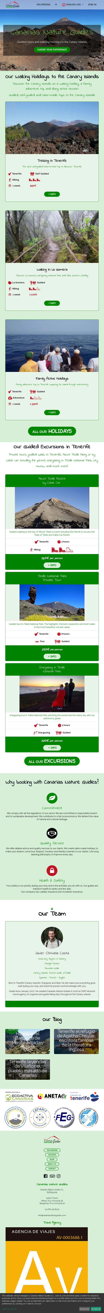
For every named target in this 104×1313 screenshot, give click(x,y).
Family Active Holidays (52, 378)
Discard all (84, 1309)
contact (52, 1168)
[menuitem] (44, 5)
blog (52, 1159)
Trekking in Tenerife (52, 160)
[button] (56, 5)
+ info (52, 194)
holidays (52, 1155)
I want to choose (9, 1309)
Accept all (96, 1309)
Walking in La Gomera (52, 269)
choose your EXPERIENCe (52, 49)
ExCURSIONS (52, 1150)
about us (52, 1164)
